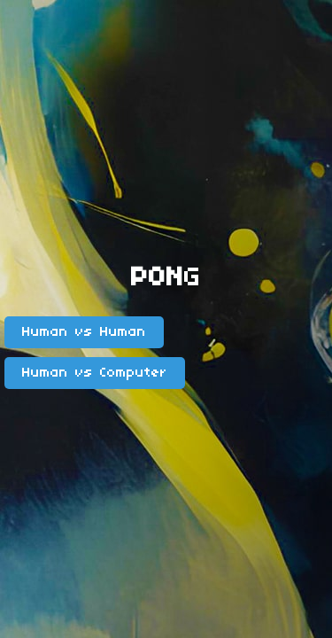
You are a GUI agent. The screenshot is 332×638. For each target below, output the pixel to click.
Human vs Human (84, 332)
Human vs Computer (94, 373)
